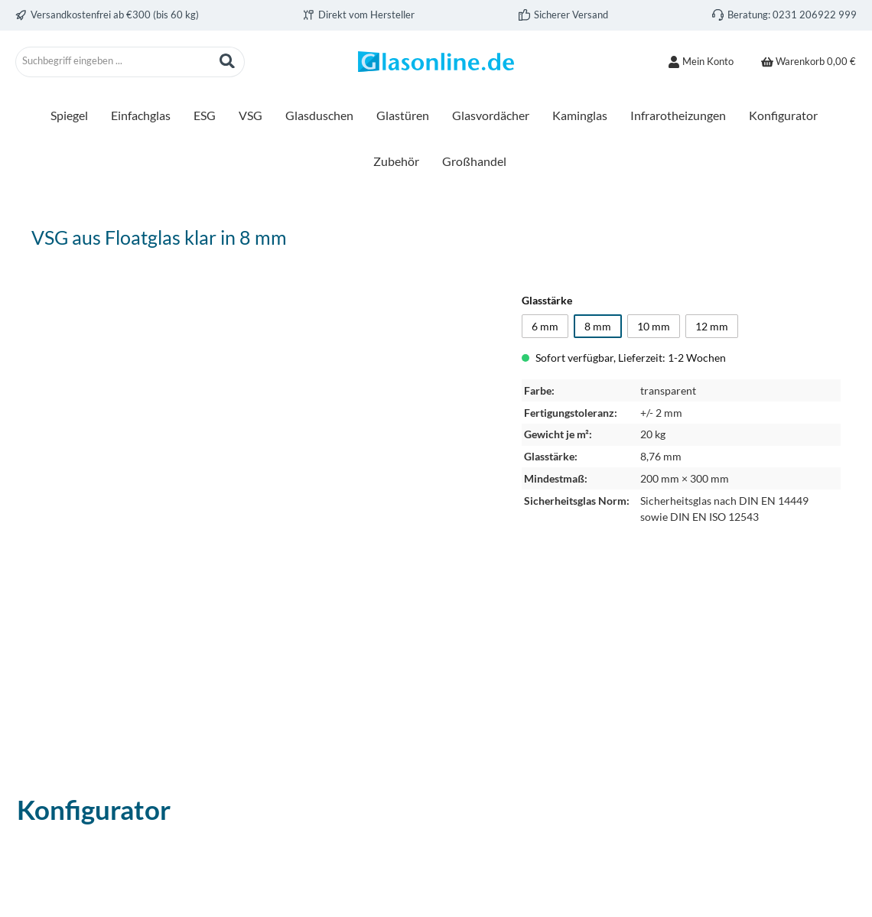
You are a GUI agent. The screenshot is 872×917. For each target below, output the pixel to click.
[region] (261, 506)
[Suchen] (227, 62)
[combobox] (113, 62)
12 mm (711, 326)
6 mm (545, 326)
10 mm (653, 326)
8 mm (597, 326)
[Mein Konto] (700, 61)
